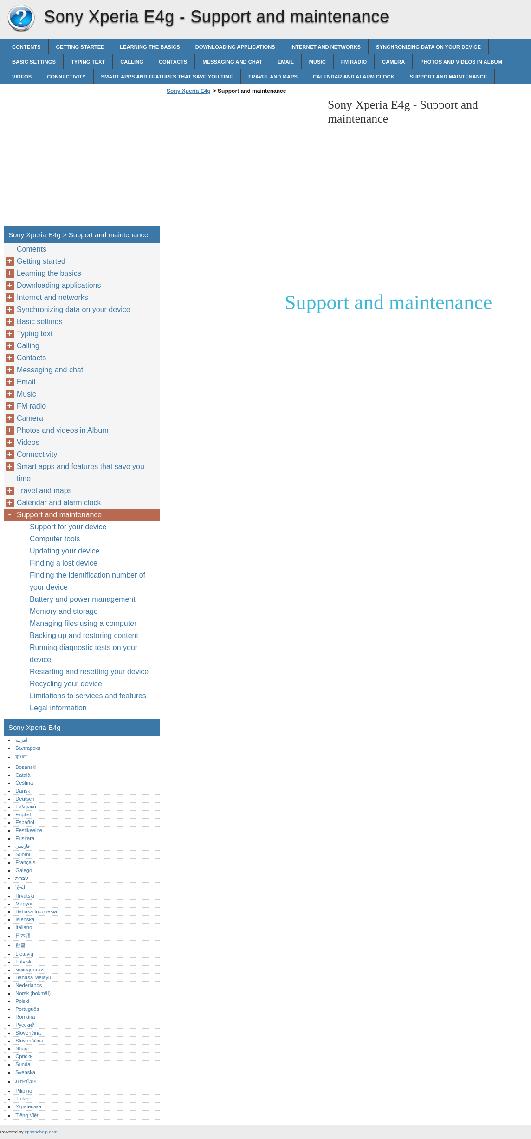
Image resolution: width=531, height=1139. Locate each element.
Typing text (88, 62)
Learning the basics (150, 47)
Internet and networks (326, 47)
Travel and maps (273, 76)
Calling (131, 62)
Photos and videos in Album (461, 62)
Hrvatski (24, 895)
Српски (23, 1056)
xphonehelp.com (41, 1131)
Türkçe (23, 1098)
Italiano (23, 927)
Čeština (24, 783)
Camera (393, 62)
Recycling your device (66, 684)
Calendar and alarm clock (354, 76)
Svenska (25, 1072)
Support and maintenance (448, 76)
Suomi (22, 854)
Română (25, 1017)
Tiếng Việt (26, 1115)
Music (317, 62)
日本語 (23, 935)
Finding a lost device (63, 563)
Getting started (80, 47)
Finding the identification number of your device (87, 581)
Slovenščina (29, 1040)
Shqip (22, 1048)
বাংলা (21, 757)
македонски (29, 969)
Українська (28, 1106)
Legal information (58, 708)
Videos (22, 76)
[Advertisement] (242, 163)
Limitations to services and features (88, 696)
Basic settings (34, 62)
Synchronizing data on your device (428, 47)
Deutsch (24, 798)
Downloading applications (235, 47)
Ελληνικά (25, 806)
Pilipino (23, 1090)
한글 (20, 945)
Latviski (23, 961)
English (23, 814)
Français (25, 862)
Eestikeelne (28, 830)
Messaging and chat (232, 62)
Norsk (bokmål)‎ (33, 993)
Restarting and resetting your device (89, 672)
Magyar (23, 903)
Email (286, 62)
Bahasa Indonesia (36, 911)
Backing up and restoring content (84, 635)
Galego (23, 870)
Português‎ (27, 1009)
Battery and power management (83, 599)
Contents (26, 47)
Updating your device (64, 551)
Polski (22, 1001)
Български (27, 748)
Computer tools (55, 539)
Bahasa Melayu (33, 977)
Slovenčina (28, 1032)
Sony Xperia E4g (21, 19)
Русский (25, 1025)
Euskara (24, 838)
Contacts (173, 62)
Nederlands (28, 985)
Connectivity (66, 76)
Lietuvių (24, 954)
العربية (22, 739)
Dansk (22, 791)
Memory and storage (64, 611)
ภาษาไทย (26, 1081)
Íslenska (24, 919)
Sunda (22, 1064)
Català (22, 775)
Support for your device (68, 527)
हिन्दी (20, 887)
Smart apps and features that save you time (167, 76)
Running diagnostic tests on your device (83, 654)
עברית (21, 878)
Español (24, 822)
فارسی (22, 846)
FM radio (354, 62)
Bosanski (25, 767)
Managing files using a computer (83, 623)
